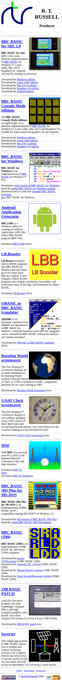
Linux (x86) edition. (27, 82)
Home (19, 670)
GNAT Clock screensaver (12, 402)
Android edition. (25, 91)
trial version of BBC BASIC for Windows (37, 185)
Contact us (40, 670)
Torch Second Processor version (34, 576)
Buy (3, 197)
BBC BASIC (11, 61)
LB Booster (11, 254)
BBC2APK (19, 243)
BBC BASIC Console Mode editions (13, 105)
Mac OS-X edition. (27, 85)
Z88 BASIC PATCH (11, 591)
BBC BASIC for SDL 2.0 (12, 43)
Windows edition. (26, 79)
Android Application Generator (11, 211)
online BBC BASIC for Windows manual (33, 188)
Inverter (8, 634)
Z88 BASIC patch (26, 624)
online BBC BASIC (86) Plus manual (31, 522)
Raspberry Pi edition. (28, 88)
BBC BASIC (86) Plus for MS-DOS (12, 490)
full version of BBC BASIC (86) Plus (37, 519)
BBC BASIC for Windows (12, 158)
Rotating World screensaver (14, 357)
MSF (5, 445)
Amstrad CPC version (28, 564)
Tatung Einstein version (29, 570)
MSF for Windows (23, 475)
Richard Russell (29, 676)
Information (29, 670)
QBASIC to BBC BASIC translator (12, 307)
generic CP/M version (13, 560)
